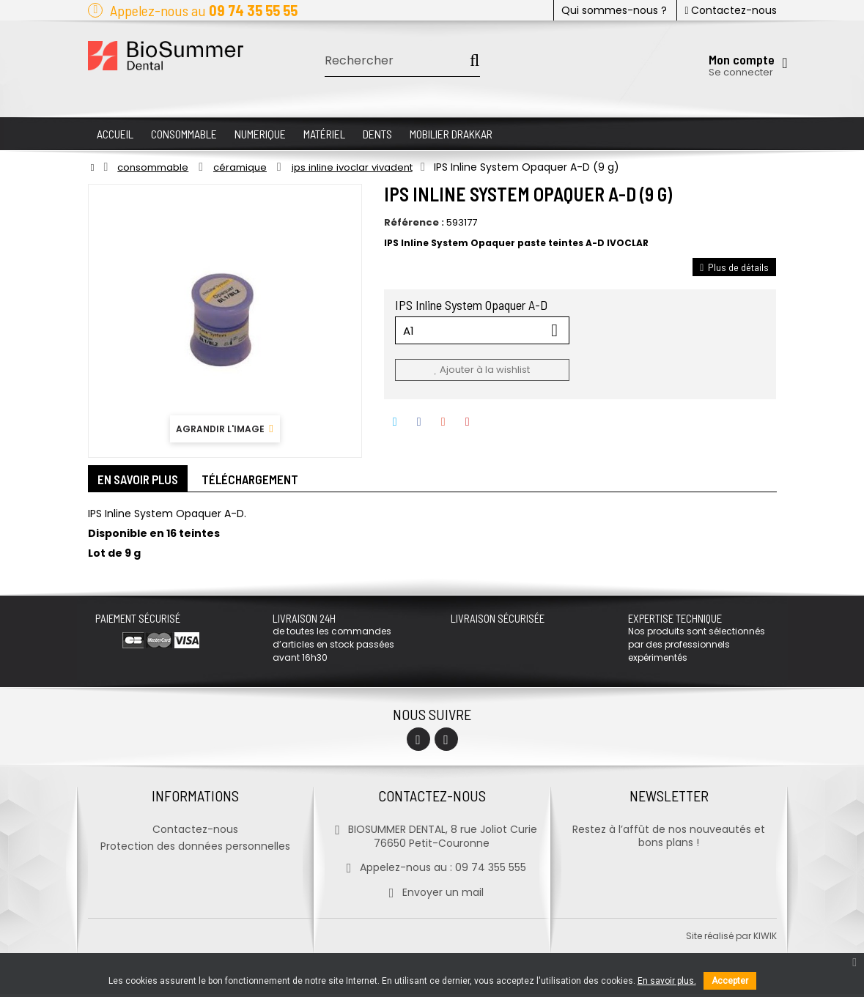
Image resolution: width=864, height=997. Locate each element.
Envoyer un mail (432, 895)
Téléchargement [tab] (261, 480)
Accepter (730, 981)
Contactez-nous (730, 10)
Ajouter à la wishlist (481, 370)
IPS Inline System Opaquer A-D (472, 305)
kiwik (765, 939)
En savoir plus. (667, 981)
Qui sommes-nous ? (614, 10)
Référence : (414, 222)
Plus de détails (734, 267)
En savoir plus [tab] (142, 480)
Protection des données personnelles (195, 849)
